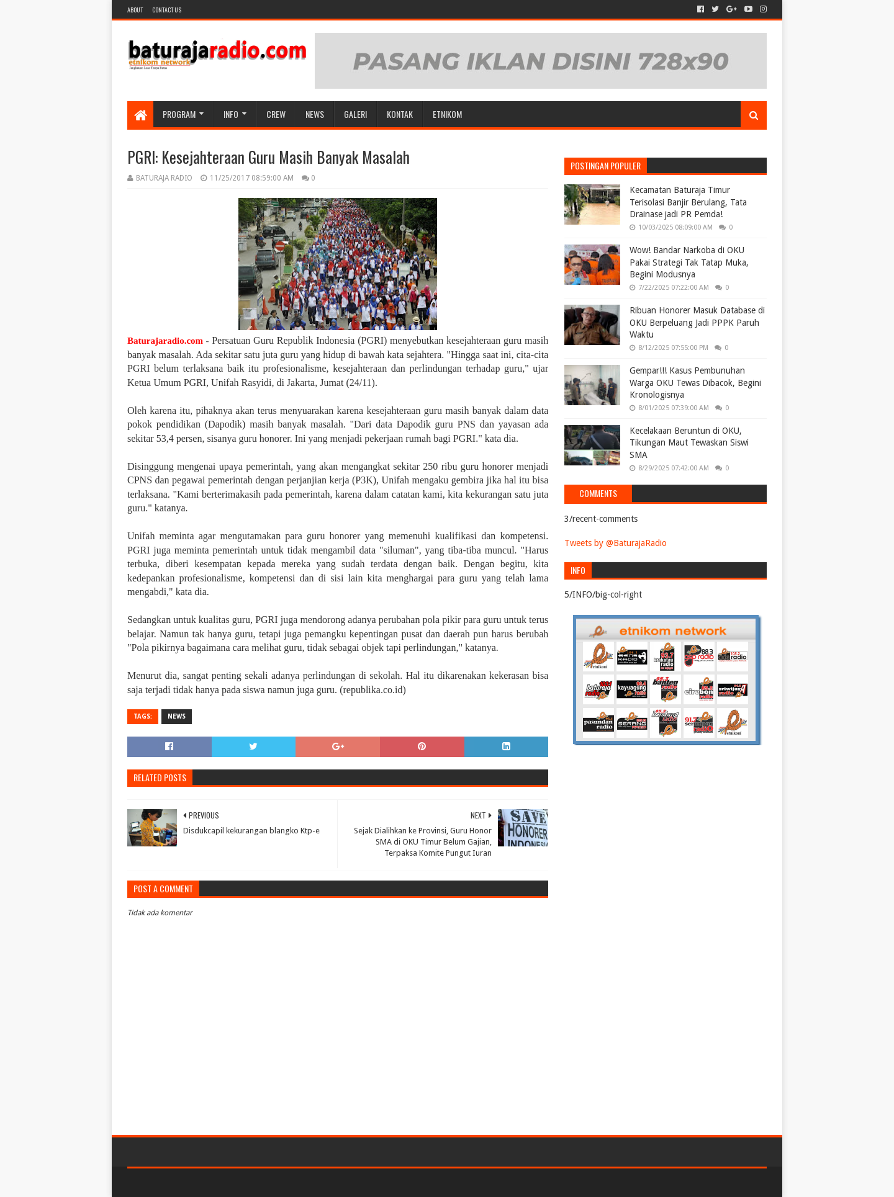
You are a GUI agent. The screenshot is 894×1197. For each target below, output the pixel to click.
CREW (276, 113)
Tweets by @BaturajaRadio (615, 543)
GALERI (355, 113)
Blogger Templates (267, 1182)
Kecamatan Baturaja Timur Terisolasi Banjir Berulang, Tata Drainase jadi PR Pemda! (688, 202)
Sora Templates (196, 1182)
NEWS (314, 113)
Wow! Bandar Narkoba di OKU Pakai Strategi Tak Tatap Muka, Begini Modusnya (689, 262)
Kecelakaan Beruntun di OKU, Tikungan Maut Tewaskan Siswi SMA (689, 443)
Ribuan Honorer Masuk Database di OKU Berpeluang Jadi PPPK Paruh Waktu (697, 322)
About (135, 9)
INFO (231, 113)
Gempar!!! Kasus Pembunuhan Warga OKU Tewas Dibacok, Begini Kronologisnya (695, 382)
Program (179, 113)
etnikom (447, 113)
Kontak (400, 113)
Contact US (166, 9)
